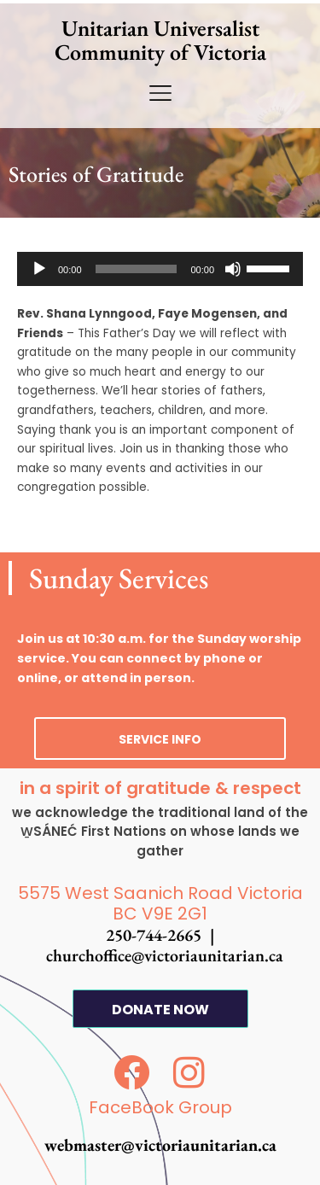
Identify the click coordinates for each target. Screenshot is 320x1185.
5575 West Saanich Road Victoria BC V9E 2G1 (160, 903)
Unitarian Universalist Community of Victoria (160, 40)
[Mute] (232, 268)
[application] (160, 269)
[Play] (39, 268)
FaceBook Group (160, 1107)
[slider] (136, 269)
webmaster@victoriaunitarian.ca (160, 1145)
